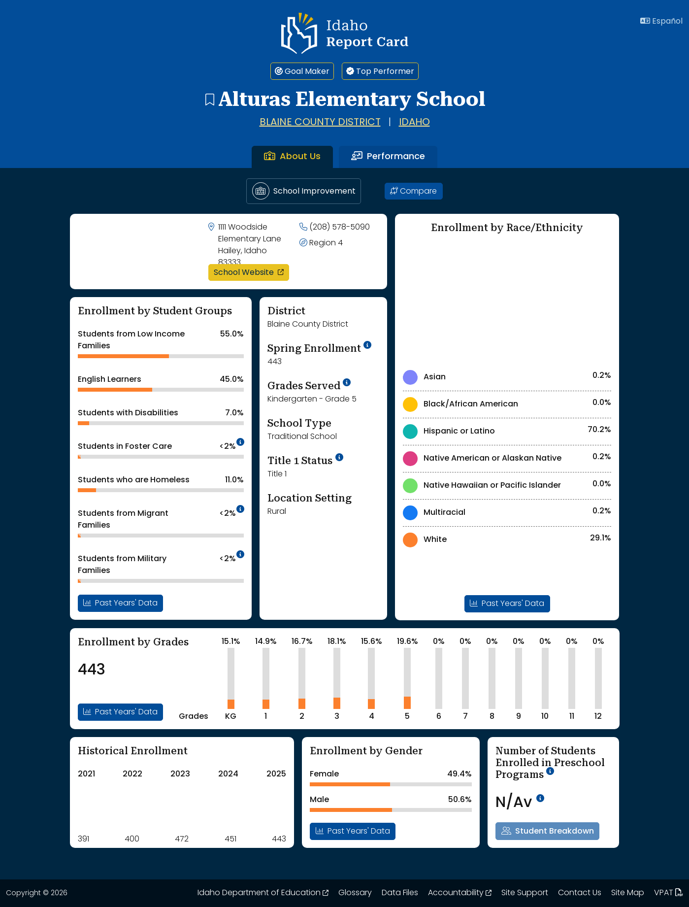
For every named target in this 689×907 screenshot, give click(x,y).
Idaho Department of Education (262, 893)
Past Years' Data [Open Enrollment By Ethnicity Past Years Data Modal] (507, 603)
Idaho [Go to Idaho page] (414, 123)
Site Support (524, 893)
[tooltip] (240, 443)
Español (661, 21)
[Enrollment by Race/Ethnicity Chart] (507, 300)
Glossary (355, 893)
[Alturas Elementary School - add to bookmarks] (209, 99)
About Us (292, 157)
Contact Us (579, 893)
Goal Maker (302, 71)
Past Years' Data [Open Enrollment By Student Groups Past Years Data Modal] (120, 603)
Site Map (627, 893)
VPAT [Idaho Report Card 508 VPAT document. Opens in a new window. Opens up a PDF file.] (668, 893)
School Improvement (304, 191)
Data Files (400, 893)
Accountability (460, 893)
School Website (251, 272)
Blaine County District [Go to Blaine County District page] (320, 123)
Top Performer (380, 71)
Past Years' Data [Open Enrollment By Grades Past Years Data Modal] (120, 711)
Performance (388, 157)
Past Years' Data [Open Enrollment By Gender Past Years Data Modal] (353, 831)
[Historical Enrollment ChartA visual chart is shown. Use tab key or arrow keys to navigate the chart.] (127, 805)
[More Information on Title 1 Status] (339, 457)
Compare (413, 191)
